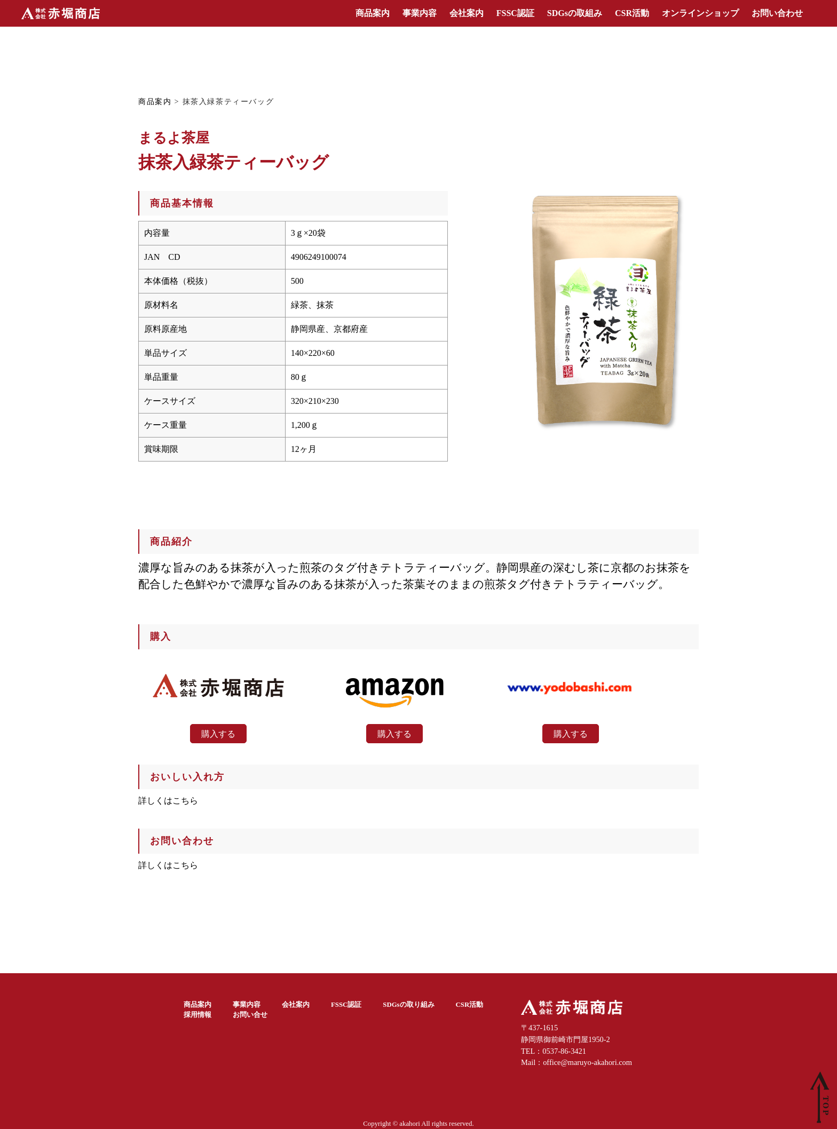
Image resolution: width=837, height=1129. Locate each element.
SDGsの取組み (574, 13)
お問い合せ (250, 1015)
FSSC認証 (515, 13)
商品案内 (373, 13)
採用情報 (197, 1015)
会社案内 (466, 13)
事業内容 (419, 13)
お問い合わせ (777, 13)
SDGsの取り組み (408, 1004)
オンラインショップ (700, 13)
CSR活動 (632, 13)
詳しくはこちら (168, 800)
